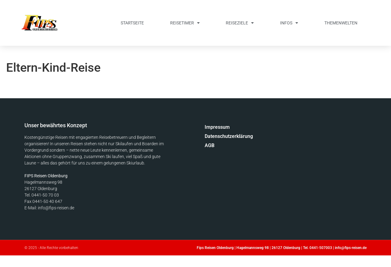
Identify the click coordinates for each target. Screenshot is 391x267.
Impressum (217, 127)
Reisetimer (185, 23)
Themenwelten (340, 22)
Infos (289, 23)
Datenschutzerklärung (229, 136)
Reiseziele (240, 23)
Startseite (132, 22)
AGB (209, 145)
